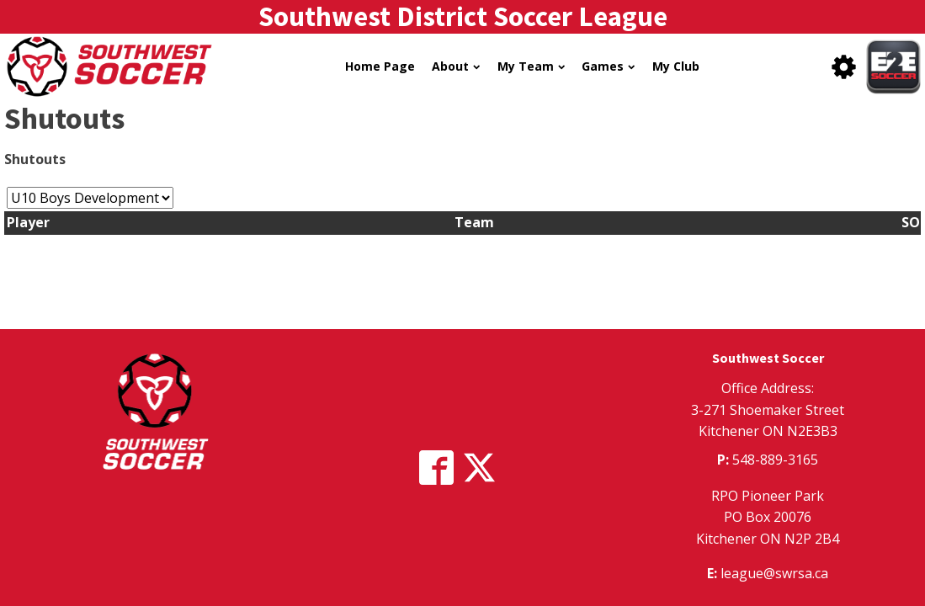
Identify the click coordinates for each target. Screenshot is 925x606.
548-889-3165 (775, 459)
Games (608, 66)
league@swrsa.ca (774, 573)
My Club (675, 66)
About (456, 66)
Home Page (380, 66)
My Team (531, 66)
